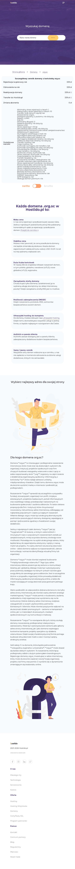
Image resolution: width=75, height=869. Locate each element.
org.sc (45, 72)
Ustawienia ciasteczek (17, 753)
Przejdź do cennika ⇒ (30, 230)
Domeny (33, 72)
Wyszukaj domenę (51, 38)
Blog (12, 842)
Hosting (13, 801)
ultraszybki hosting (51, 318)
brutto (48, 186)
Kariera (13, 790)
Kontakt (13, 832)
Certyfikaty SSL (16, 816)
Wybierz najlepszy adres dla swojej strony (37, 382)
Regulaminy (15, 847)
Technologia (15, 780)
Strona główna (18, 72)
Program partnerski (18, 821)
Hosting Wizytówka (18, 806)
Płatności (14, 852)
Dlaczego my (15, 775)
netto (26, 186)
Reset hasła (15, 857)
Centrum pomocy (18, 837)
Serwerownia (15, 785)
